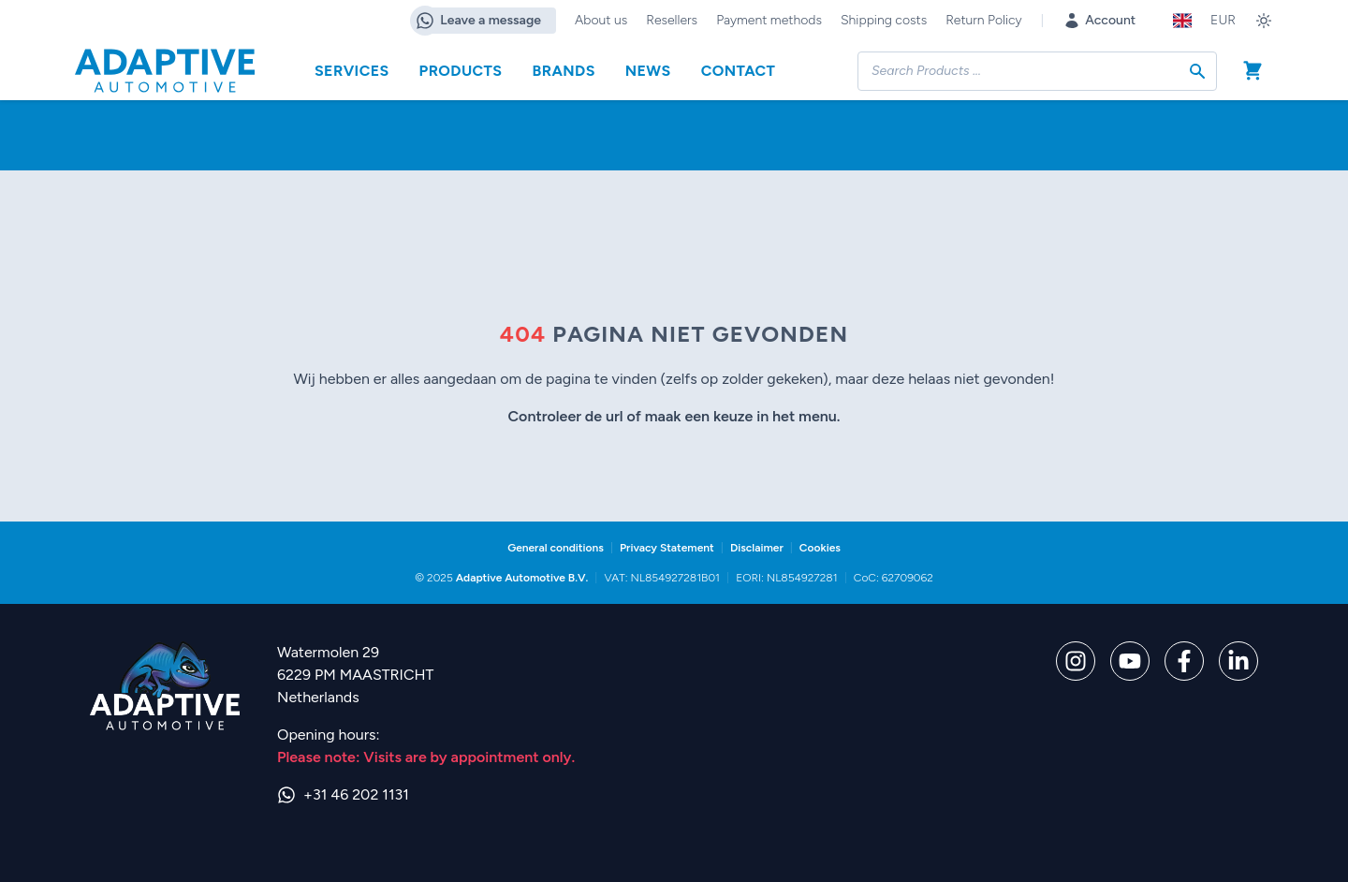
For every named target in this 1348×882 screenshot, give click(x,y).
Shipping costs (884, 20)
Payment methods (769, 20)
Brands (563, 71)
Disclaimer (757, 547)
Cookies (820, 547)
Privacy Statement (667, 547)
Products (461, 71)
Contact (738, 71)
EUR (1223, 20)
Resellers (671, 20)
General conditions (555, 547)
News (648, 71)
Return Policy (983, 20)
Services (352, 71)
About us (601, 20)
